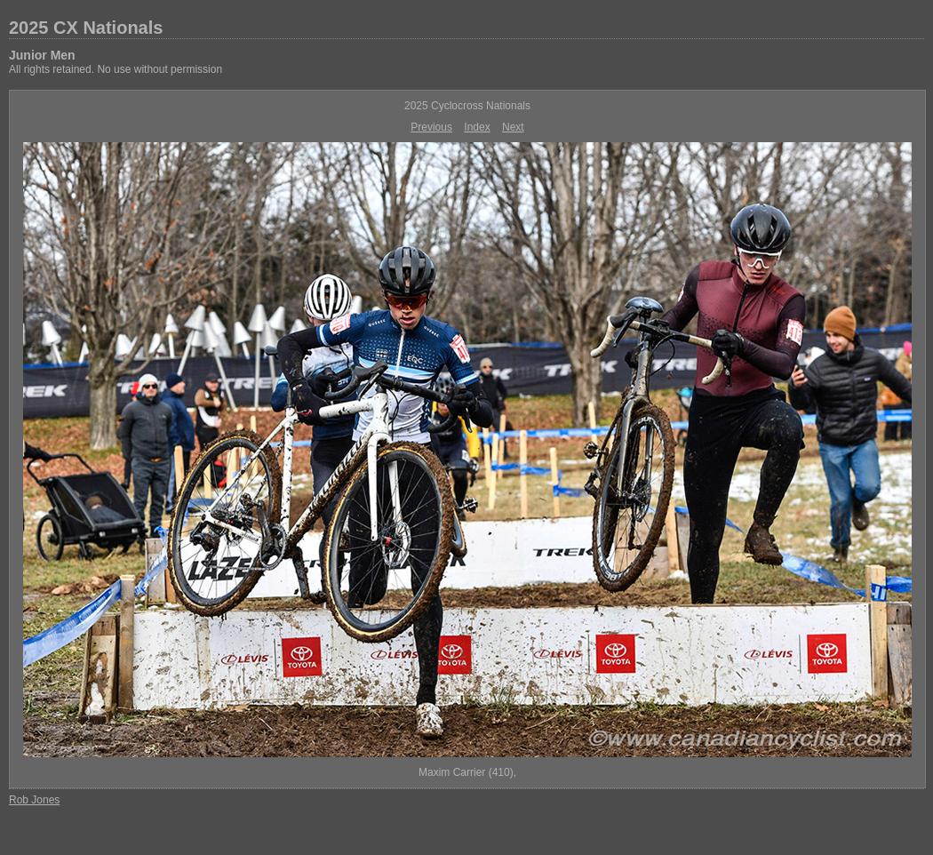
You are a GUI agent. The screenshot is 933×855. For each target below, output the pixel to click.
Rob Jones (34, 800)
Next (513, 127)
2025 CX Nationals (86, 27)
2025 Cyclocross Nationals (467, 106)
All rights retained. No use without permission (115, 69)
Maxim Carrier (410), (467, 772)
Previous (431, 127)
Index (477, 127)
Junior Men (42, 55)
